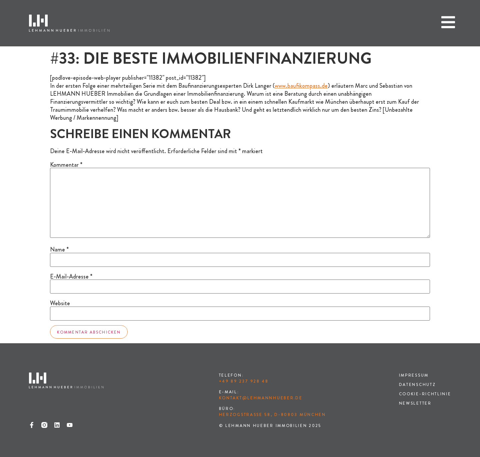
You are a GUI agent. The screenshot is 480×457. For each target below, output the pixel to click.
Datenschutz (417, 385)
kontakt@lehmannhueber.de (261, 398)
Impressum (414, 375)
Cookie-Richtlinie (425, 394)
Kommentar (66, 165)
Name (59, 250)
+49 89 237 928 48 (244, 381)
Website (60, 303)
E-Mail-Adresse (71, 277)
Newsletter (415, 403)
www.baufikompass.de (301, 85)
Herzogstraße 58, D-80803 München (272, 415)
